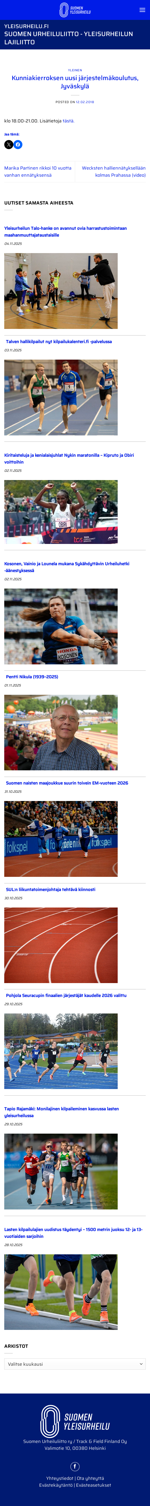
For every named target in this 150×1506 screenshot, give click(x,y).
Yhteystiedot (59, 1478)
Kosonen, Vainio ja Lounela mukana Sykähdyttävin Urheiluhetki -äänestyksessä (66, 567)
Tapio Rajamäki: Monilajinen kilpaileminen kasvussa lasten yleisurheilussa (61, 1112)
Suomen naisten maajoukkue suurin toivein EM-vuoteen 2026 (67, 783)
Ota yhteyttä (90, 1478)
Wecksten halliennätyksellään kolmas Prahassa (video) (114, 171)
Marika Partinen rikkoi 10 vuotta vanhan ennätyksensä (37, 171)
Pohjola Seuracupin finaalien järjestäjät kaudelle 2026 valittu (66, 995)
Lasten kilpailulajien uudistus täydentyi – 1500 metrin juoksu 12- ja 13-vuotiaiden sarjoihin (73, 1233)
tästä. (69, 120)
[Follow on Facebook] (75, 1466)
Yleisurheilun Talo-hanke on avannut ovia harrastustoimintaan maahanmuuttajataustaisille (65, 232)
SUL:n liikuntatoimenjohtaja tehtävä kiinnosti (50, 889)
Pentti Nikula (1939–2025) (32, 676)
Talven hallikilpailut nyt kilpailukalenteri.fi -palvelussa (59, 341)
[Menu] (142, 10)
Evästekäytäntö (56, 1485)
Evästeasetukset (93, 1485)
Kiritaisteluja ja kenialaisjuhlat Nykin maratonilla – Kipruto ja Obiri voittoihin (69, 459)
